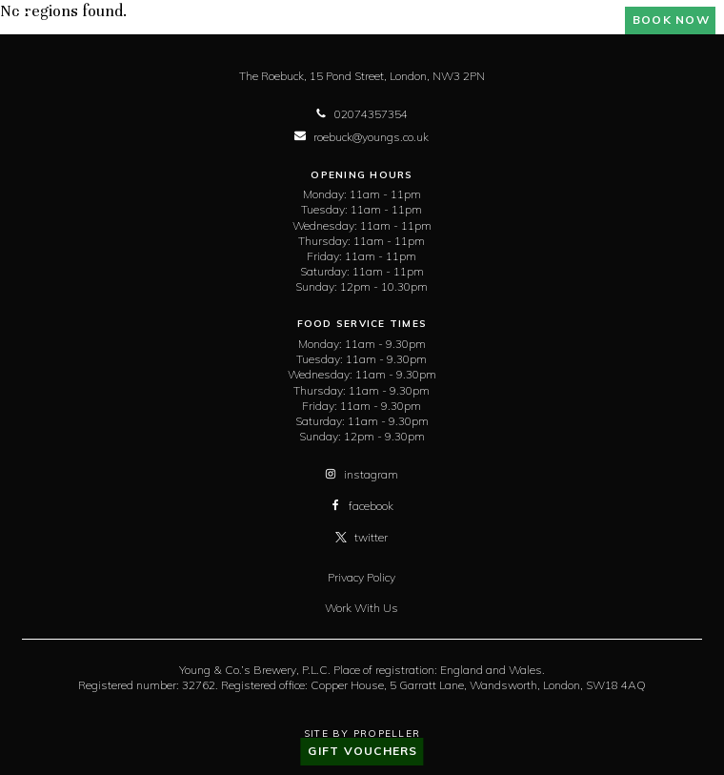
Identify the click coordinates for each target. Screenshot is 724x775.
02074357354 (361, 114)
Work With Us (361, 608)
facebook (361, 506)
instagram (361, 474)
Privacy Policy (361, 577)
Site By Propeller (362, 733)
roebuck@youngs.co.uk (361, 137)
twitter (361, 537)
